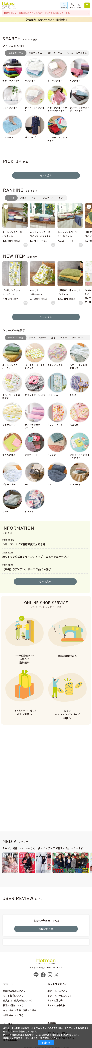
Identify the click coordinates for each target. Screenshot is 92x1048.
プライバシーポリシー (29, 1038)
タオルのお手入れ (56, 1005)
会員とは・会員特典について (17, 1000)
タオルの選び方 (55, 1000)
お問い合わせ (46, 928)
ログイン (72, 7)
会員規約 (51, 1023)
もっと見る (46, 175)
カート (79, 7)
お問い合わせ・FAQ (13, 1015)
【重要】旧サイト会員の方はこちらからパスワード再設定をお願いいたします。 (37, 13)
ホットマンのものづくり (59, 995)
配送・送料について (13, 1005)
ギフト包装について (13, 995)
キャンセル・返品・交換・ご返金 (19, 1010)
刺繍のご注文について (14, 990)
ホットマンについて (57, 990)
